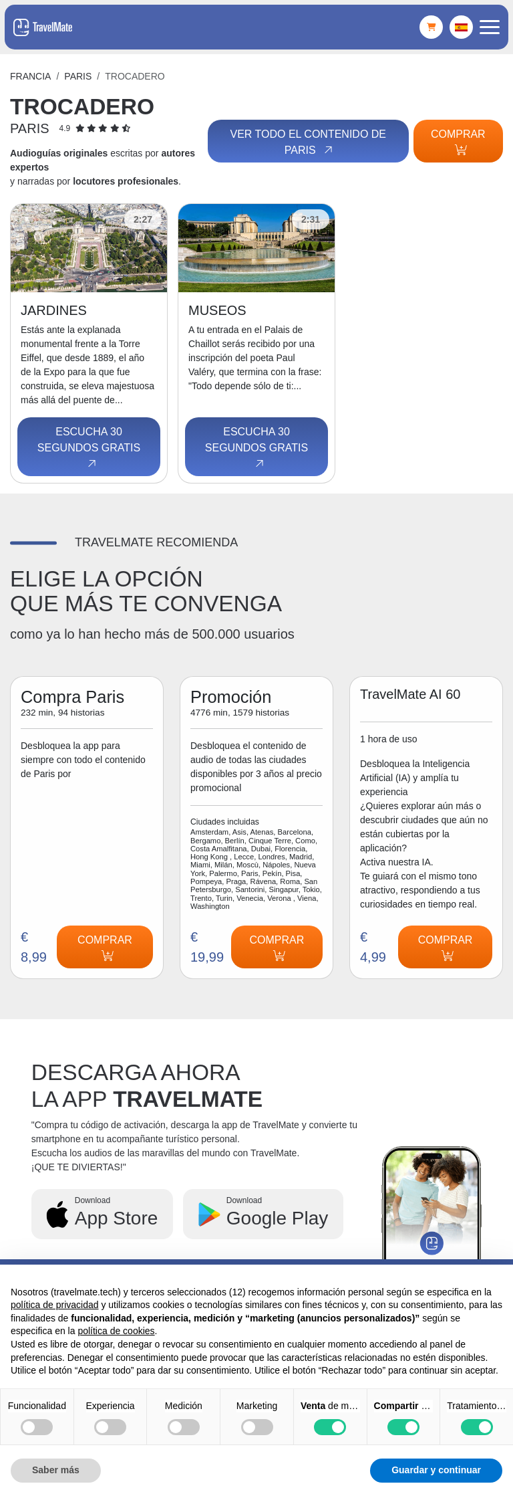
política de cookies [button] (115, 1330)
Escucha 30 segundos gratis (88, 448)
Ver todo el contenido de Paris (307, 142)
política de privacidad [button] (55, 1304)
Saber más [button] (55, 1470)
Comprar (458, 141)
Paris (78, 76)
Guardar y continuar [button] (436, 1470)
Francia (30, 76)
